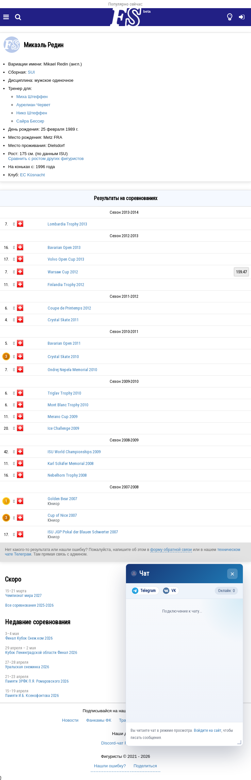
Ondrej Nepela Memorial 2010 (72, 369)
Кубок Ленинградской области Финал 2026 (41, 652)
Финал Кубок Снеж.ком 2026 (29, 638)
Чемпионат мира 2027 (23, 595)
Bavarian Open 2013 (64, 247)
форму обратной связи (171, 549)
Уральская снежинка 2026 (27, 667)
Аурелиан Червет (33, 104)
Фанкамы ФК (98, 720)
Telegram (144, 590)
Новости (70, 720)
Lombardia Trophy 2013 (67, 224)
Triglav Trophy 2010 (64, 393)
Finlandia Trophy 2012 (66, 284)
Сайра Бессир (30, 121)
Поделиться (145, 765)
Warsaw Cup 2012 (63, 271)
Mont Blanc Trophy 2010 (68, 404)
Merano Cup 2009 (62, 416)
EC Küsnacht (32, 174)
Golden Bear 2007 (62, 498)
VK (169, 590)
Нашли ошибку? (110, 765)
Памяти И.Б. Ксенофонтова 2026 (32, 695)
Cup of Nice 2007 (62, 515)
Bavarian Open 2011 (64, 343)
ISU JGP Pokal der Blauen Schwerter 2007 (83, 531)
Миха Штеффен (32, 96)
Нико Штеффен (31, 112)
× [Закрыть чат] (232, 574)
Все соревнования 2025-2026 (29, 605)
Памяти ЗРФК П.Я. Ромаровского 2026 (37, 681)
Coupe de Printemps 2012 (69, 308)
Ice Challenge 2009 (63, 428)
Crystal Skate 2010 (63, 356)
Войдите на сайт (207, 730)
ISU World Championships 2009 (74, 451)
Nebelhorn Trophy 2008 (67, 475)
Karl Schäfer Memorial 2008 (70, 463)
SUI (31, 72)
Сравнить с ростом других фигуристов (46, 158)
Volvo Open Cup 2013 (66, 259)
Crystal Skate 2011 (63, 319)
